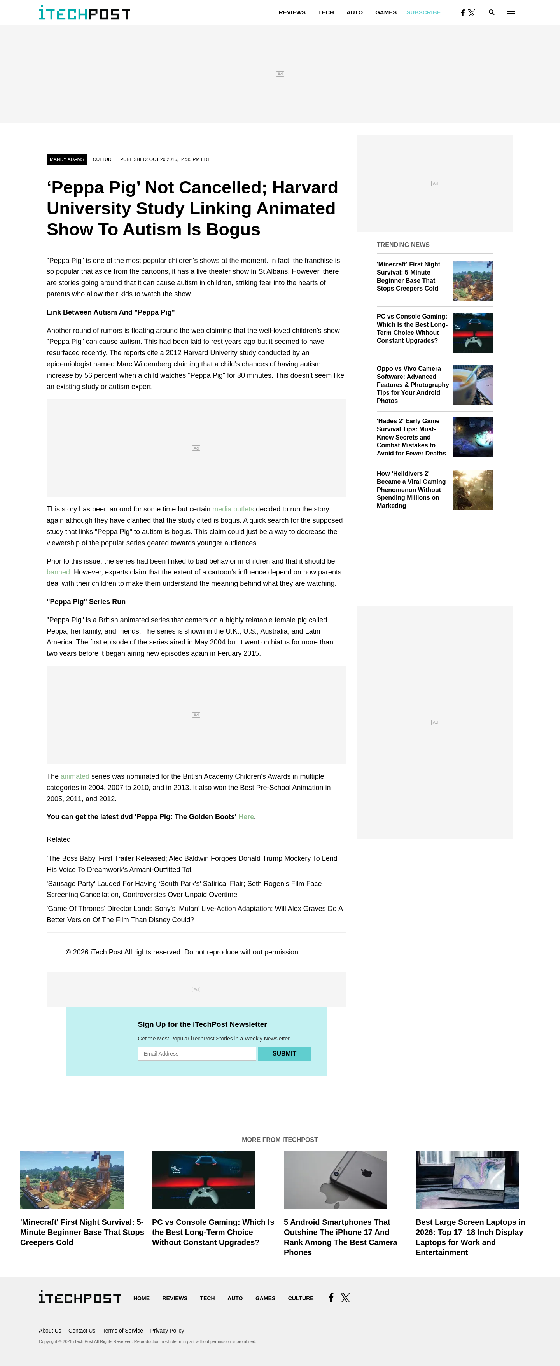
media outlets (233, 509)
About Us (50, 1330)
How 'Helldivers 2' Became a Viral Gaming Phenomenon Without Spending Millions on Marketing (411, 489)
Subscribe (423, 12)
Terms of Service (123, 1330)
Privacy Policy (167, 1330)
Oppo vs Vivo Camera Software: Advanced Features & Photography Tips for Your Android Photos (413, 384)
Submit (284, 1053)
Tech (326, 12)
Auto (354, 12)
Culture (104, 159)
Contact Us (81, 1330)
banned (58, 572)
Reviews (292, 12)
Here (246, 817)
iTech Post (107, 952)
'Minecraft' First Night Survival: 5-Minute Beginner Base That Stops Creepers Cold (82, 1232)
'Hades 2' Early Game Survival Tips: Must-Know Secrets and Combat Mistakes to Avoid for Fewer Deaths (411, 437)
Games (386, 12)
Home (141, 1298)
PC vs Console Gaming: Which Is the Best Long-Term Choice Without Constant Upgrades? (213, 1232)
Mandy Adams (67, 159)
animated (75, 776)
